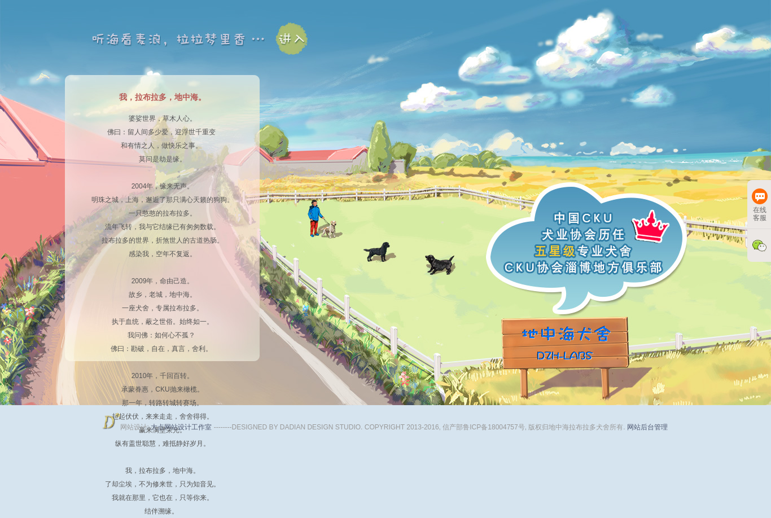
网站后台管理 (647, 427)
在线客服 (760, 205)
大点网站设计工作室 (182, 427)
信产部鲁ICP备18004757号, (485, 427)
